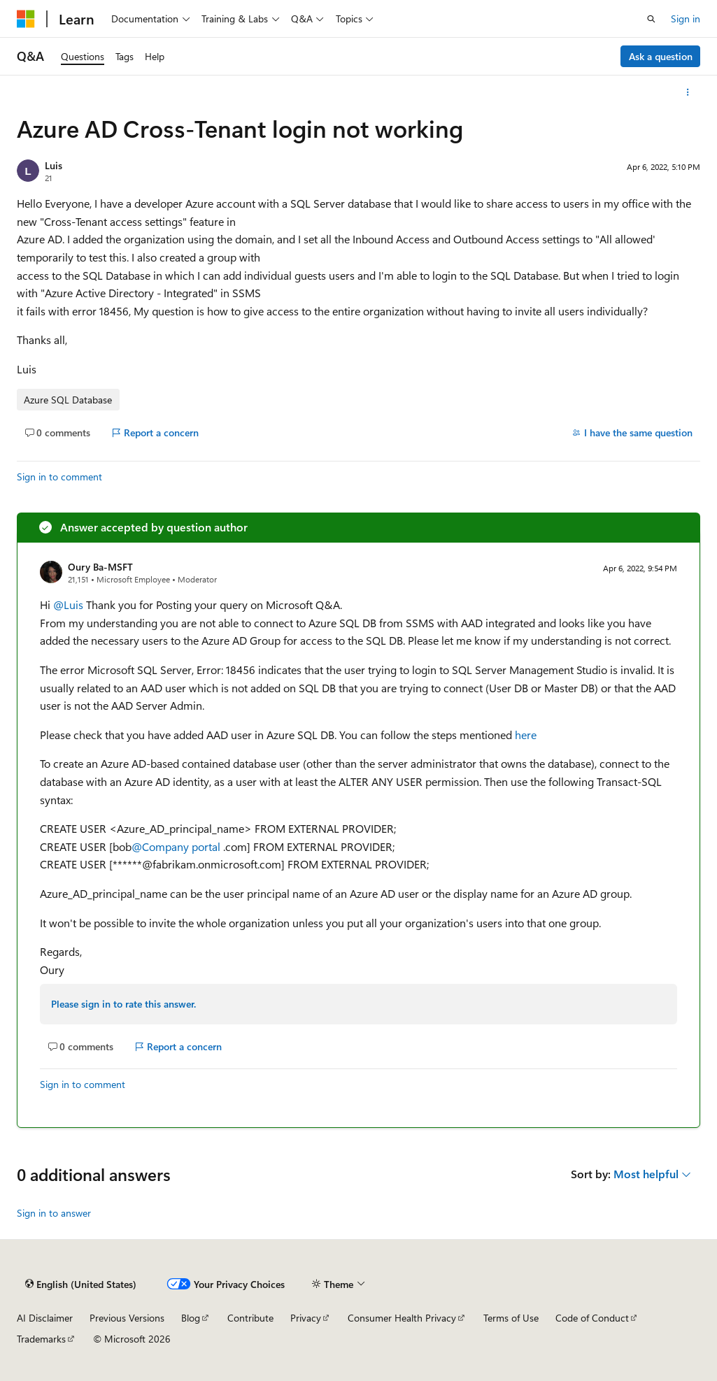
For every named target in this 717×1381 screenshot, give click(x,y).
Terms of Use (511, 1317)
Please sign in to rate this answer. (123, 1003)
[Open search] (651, 18)
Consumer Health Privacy (402, 1317)
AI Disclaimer (45, 1317)
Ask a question (661, 56)
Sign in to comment (59, 476)
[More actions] (688, 92)
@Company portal (177, 846)
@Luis (69, 604)
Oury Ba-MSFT (100, 566)
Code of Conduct (592, 1317)
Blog (190, 1317)
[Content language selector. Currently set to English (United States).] (81, 1284)
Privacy (305, 1317)
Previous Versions (127, 1317)
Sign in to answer (54, 1212)
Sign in (685, 18)
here (526, 734)
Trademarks (41, 1338)
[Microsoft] (26, 19)
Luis (53, 165)
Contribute (250, 1317)
